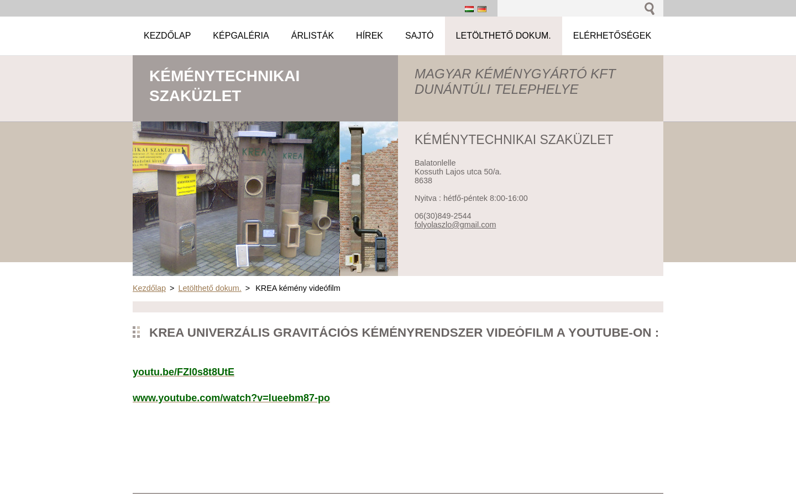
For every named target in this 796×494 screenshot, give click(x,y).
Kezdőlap (149, 288)
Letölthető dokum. (209, 288)
